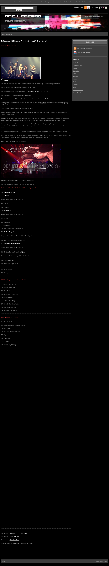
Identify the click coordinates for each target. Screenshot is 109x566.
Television (75, 84)
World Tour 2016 (14, 536)
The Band (75, 79)
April (6, 80)
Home (3, 34)
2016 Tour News (14, 540)
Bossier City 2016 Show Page (18, 533)
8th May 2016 (15, 543)
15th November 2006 (31, 91)
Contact (79, 92)
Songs (74, 73)
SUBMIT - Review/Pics (78, 90)
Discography (76, 71)
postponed (43, 103)
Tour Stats (75, 68)
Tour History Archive (77, 65)
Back (4, 561)
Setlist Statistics (15, 180)
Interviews (75, 76)
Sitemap (75, 92)
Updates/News (9, 34)
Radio (74, 87)
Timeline (75, 81)
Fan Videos (12, 141)
